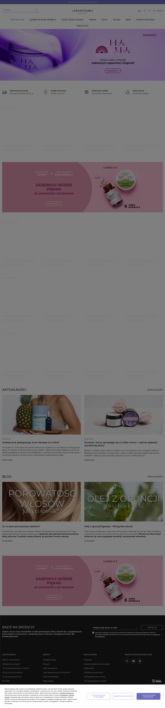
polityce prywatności (66, 693)
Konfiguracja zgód (123, 696)
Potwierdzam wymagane (98, 696)
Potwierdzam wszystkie (148, 696)
